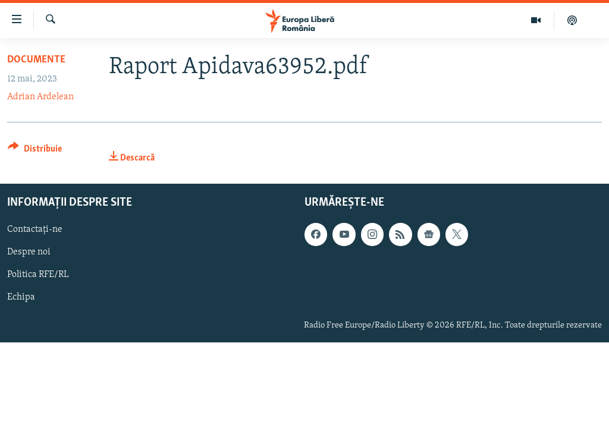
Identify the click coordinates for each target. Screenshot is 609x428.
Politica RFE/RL (38, 274)
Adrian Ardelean (40, 97)
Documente (36, 59)
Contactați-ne (34, 229)
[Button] (35, 151)
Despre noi (29, 252)
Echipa (21, 297)
